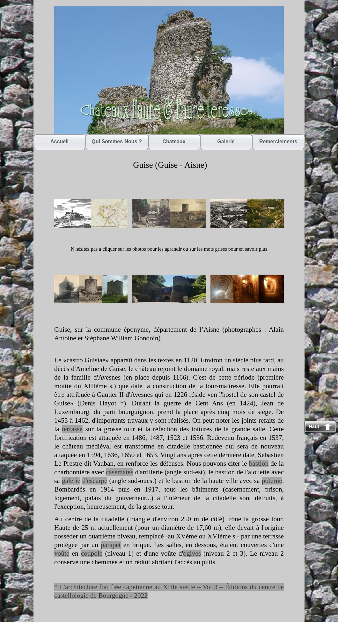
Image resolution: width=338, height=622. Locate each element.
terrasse (72, 429)
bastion (259, 463)
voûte (61, 553)
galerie (71, 481)
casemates (119, 472)
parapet (111, 545)
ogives (192, 553)
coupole (91, 553)
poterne (272, 481)
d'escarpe (94, 481)
